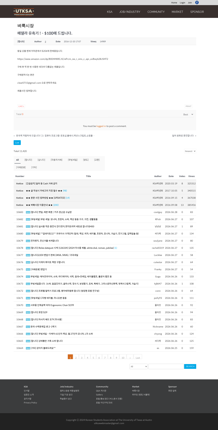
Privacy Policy (30, 402)
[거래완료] (21, 167)
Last (137, 357)
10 (123, 357)
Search (190, 366)
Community (156, 11)
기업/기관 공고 (66, 394)
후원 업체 (172, 390)
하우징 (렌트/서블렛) (141, 394)
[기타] (34, 167)
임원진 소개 (29, 394)
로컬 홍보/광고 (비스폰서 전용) (109, 398)
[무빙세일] (72, 160)
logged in (101, 126)
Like (21, 106)
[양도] (86, 160)
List (17, 142)
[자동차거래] (56, 160)
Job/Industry (129, 11)
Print (188, 106)
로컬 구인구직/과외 (104, 402)
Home (174, 2)
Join (190, 2)
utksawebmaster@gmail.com (109, 423)
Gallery (99, 394)
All (17, 160)
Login (182, 2)
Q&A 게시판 (101, 390)
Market (177, 11)
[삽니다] (41, 160)
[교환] (97, 160)
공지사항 (27, 398)
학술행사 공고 (66, 398)
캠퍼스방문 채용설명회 (69, 390)
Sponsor (197, 11)
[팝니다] (28, 160)
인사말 (26, 390)
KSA (109, 11)
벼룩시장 (136, 390)
